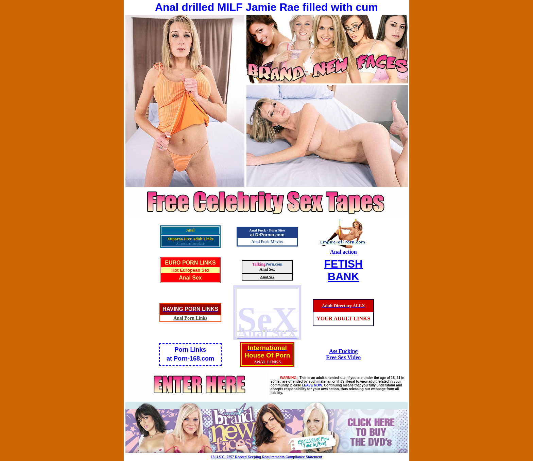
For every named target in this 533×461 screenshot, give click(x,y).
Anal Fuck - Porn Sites (267, 230)
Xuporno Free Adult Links (190, 239)
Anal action (343, 252)
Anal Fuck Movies (267, 241)
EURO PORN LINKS (190, 263)
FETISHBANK (343, 270)
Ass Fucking (343, 351)
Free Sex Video (343, 357)
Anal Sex (190, 278)
